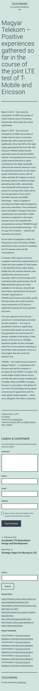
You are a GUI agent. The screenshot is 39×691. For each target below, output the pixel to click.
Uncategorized (17, 420)
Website (4, 501)
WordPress (21, 682)
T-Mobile (9, 425)
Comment (5, 452)
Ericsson (13, 422)
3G (8, 422)
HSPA (18, 422)
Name (4, 476)
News (3, 425)
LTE (22, 422)
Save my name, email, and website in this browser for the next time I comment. (19, 514)
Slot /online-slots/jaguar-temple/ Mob (16, 619)
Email (4, 488)
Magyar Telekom (30, 422)
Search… (4, 572)
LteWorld (7, 417)
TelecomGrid (19, 3)
